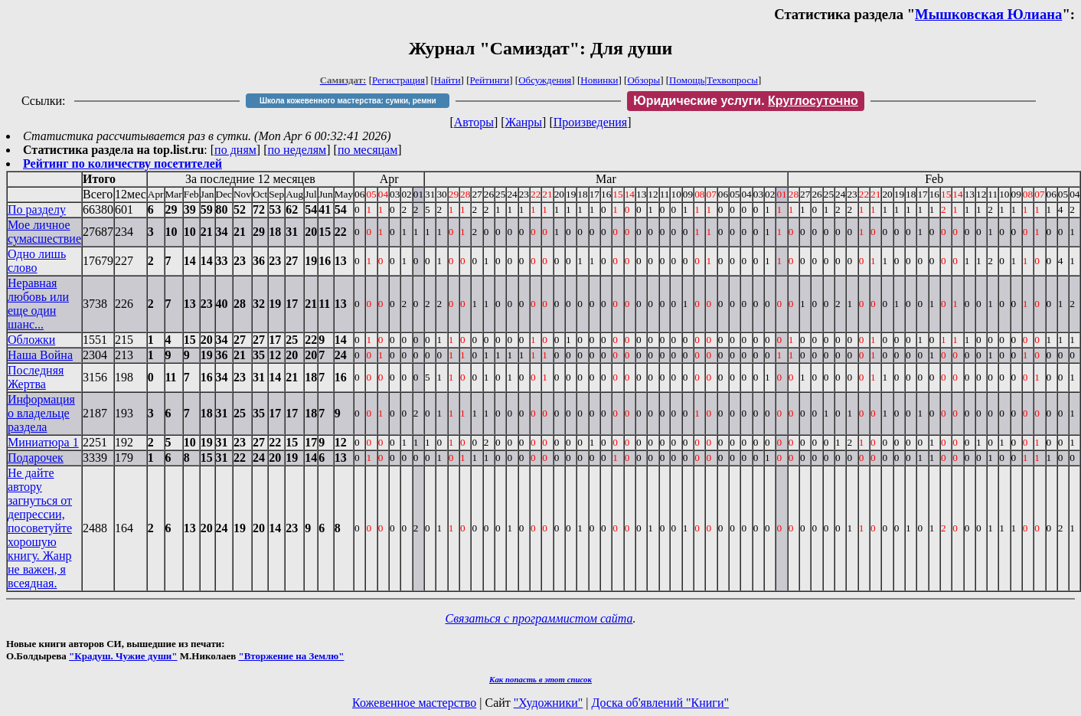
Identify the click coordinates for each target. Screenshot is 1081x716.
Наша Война (40, 354)
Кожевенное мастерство (414, 702)
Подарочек (36, 457)
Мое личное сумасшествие (44, 231)
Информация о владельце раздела (41, 413)
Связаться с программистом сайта (539, 618)
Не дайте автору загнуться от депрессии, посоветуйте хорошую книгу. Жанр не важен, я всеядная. (40, 528)
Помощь (686, 80)
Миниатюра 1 (43, 442)
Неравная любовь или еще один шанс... (38, 303)
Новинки (599, 80)
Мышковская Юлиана (988, 14)
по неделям (297, 149)
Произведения (591, 122)
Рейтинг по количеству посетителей (122, 163)
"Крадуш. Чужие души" (123, 656)
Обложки (31, 339)
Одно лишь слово (37, 260)
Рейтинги (490, 80)
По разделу (37, 209)
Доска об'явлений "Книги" (660, 702)
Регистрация (398, 80)
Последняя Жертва (36, 377)
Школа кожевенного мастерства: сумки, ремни (348, 100)
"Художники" (548, 702)
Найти (447, 80)
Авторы (474, 122)
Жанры (523, 122)
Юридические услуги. (745, 100)
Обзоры (643, 80)
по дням (235, 149)
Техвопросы (732, 80)
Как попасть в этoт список (540, 679)
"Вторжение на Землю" (291, 656)
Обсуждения (544, 80)
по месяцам (367, 149)
